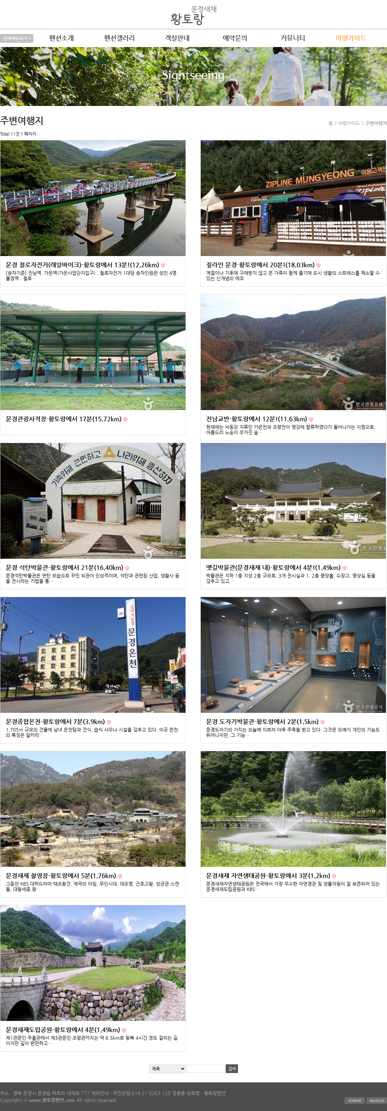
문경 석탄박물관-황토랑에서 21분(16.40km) (65, 567)
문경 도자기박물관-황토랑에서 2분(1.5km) (263, 721)
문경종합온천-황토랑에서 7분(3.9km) (56, 721)
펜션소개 (61, 38)
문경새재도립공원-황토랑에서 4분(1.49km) (64, 1029)
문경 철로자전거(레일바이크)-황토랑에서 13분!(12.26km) (83, 264)
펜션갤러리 (119, 38)
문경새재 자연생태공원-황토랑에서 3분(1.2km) (269, 875)
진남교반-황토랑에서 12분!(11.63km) (257, 419)
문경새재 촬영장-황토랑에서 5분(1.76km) (62, 875)
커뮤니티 (293, 38)
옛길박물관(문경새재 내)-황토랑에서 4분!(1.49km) (274, 567)
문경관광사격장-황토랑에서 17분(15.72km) (64, 419)
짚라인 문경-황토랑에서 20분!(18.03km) (261, 264)
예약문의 (235, 38)
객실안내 (177, 38)
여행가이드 (351, 38)
